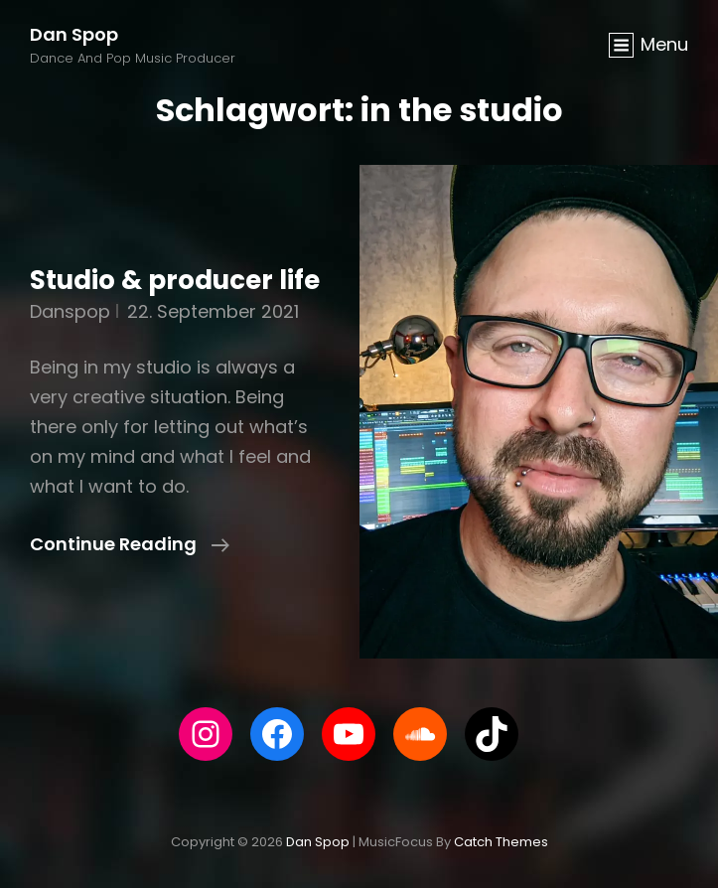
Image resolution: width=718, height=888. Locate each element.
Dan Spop (74, 34)
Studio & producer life (175, 280)
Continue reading (129, 544)
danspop (70, 311)
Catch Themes (501, 841)
